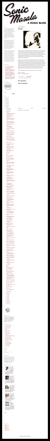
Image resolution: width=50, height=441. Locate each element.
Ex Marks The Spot (9, 197)
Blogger (29, 436)
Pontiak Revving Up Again (10, 132)
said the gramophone (8, 343)
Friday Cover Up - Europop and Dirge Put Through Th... (10, 163)
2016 (6, 97)
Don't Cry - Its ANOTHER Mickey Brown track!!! (10, 192)
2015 (6, 99)
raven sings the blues (8, 342)
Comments (7, 352)
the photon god (7, 344)
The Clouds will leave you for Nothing (10, 175)
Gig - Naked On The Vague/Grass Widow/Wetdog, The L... (10, 184)
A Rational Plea (12, 393)
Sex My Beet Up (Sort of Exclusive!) (10, 116)
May (7, 297)
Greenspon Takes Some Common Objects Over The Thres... (10, 199)
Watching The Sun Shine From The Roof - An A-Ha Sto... (10, 181)
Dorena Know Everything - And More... (10, 144)
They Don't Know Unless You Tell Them (10, 268)
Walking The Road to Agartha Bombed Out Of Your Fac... (10, 169)
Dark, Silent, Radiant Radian (9, 66)
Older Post (44, 108)
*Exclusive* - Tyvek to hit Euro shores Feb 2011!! (10, 159)
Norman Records (7, 330)
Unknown (7, 428)
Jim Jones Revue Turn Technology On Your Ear (10, 253)
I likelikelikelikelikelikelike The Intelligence (10, 217)
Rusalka (27, 59)
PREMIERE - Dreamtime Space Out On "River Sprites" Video (10, 70)
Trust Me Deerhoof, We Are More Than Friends (9, 68)
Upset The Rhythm (8, 337)
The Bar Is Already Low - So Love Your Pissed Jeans (12, 403)
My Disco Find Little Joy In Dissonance (10, 189)
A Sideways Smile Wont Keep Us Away (9, 219)
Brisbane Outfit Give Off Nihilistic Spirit (10, 187)
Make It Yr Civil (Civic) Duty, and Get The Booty (10, 256)
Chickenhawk (8, 264)
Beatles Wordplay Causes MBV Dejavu (10, 150)
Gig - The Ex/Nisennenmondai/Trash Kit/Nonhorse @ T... (10, 113)
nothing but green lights (8, 339)
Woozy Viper (8, 288)
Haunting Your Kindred (9, 273)
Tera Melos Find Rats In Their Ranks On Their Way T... (9, 173)
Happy (6, 329)
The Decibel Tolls (8, 333)
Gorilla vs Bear (7, 328)
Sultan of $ (7, 160)
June (7, 296)
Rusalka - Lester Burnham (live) (23, 73)
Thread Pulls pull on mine (10, 146)
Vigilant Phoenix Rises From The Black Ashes (10, 278)
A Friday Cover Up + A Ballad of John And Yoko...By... (9, 224)
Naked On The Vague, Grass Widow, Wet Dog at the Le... (10, 119)
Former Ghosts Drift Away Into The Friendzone (10, 233)
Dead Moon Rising (9, 156)
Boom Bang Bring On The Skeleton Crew (10, 236)
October (7, 111)
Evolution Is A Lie (9, 142)
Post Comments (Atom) (25, 110)
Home (32, 108)
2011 (6, 105)
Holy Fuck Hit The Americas (12, 376)
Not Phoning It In (8, 207)
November (8, 109)
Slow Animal (8, 152)
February (7, 302)
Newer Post (20, 108)
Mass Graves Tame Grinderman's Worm (9, 231)
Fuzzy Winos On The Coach (10, 243)
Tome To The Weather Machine (10, 335)
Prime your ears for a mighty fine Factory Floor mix (10, 242)
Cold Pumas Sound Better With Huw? (10, 148)
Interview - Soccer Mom (9, 155)
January (7, 303)
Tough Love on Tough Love (10, 281)
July (7, 294)
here (6, 320)
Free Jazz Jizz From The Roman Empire (9, 178)
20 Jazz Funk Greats (8, 325)
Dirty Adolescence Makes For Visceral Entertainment (10, 166)
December (8, 108)
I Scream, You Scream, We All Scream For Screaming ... (10, 140)
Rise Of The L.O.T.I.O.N (11, 367)
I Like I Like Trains (9, 136)
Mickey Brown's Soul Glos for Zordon (10, 263)
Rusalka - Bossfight (21, 72)
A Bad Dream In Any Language (9, 221)
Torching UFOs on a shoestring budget (9, 127)
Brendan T (7, 425)
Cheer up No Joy (12, 385)
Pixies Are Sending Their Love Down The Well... (10, 212)
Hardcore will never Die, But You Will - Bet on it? (10, 134)
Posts (6, 350)
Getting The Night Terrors (10, 289)
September (8, 291)
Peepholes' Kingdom (9, 286)
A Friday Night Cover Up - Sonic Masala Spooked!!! (10, 122)
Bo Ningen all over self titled (10, 247)
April (7, 299)
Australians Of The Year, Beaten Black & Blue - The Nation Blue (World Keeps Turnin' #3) (10, 77)
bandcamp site (33, 70)
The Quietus (7, 334)
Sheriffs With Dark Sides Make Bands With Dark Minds (10, 205)
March (7, 300)
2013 (6, 102)
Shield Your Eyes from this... (10, 137)
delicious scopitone (8, 338)
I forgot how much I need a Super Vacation (10, 272)
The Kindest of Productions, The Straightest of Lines (10, 276)
